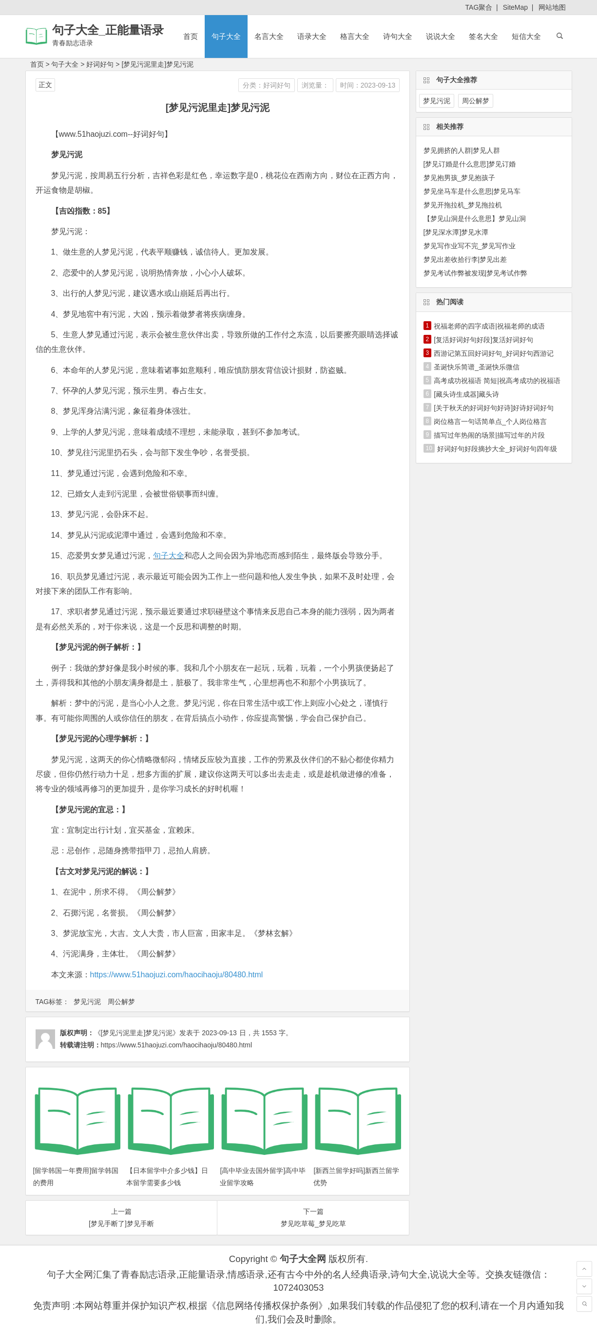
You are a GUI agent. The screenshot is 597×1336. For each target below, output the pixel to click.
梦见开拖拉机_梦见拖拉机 (463, 205)
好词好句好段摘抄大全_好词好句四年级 (497, 449)
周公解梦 (121, 1002)
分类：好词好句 (266, 85)
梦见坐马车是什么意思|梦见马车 (472, 191)
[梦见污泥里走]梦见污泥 (157, 64)
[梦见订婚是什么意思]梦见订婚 (470, 164)
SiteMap (515, 7)
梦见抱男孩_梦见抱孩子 (460, 178)
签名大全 (483, 36)
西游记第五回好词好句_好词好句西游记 (494, 353)
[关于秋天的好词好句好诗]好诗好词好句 (494, 408)
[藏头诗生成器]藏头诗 (466, 394)
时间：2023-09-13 (368, 85)
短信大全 (526, 36)
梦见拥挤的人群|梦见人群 (462, 150)
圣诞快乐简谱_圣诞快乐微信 (477, 367)
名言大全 (269, 36)
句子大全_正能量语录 (108, 30)
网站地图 (552, 7)
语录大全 (312, 36)
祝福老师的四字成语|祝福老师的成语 (489, 326)
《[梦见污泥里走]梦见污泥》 (137, 1033)
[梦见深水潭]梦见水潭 (456, 232)
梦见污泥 (87, 1002)
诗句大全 (397, 36)
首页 (190, 36)
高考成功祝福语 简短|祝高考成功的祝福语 (497, 380)
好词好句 (100, 64)
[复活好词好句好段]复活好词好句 (483, 340)
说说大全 (440, 36)
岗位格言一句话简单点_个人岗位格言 (490, 421)
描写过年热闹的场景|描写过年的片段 (489, 435)
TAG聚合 (479, 7)
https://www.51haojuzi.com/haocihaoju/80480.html (176, 974)
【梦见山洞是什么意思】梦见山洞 (475, 218)
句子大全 (226, 36)
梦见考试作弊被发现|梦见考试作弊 (476, 273)
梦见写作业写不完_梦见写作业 (470, 246)
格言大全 (354, 36)
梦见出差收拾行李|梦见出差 (465, 259)
